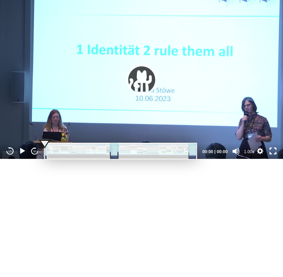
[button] (141, 79)
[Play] (22, 151)
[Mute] (236, 151)
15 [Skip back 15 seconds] (10, 151)
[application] (141, 79)
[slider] (120, 151)
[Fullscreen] (273, 151)
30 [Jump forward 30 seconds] (35, 151)
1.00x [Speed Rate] (249, 151)
